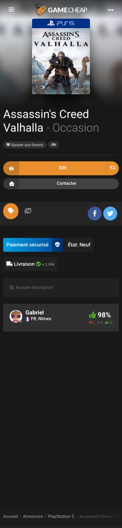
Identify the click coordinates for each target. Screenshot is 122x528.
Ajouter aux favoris (24, 145)
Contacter (61, 183)
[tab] (10, 211)
